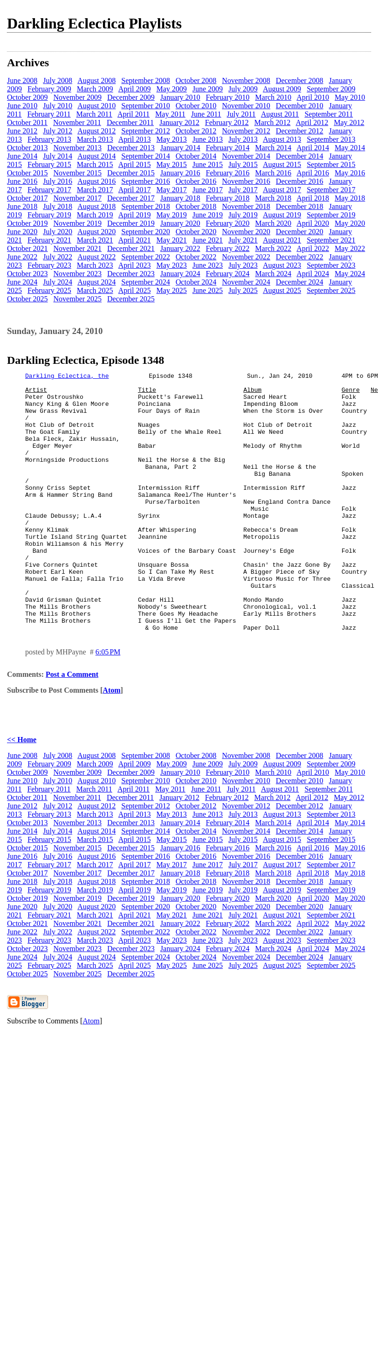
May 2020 (350, 223)
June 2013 (207, 139)
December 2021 (131, 248)
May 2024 (350, 274)
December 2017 (131, 198)
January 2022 (180, 248)
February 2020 (228, 223)
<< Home (21, 791)
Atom (111, 742)
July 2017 (243, 190)
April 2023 (134, 265)
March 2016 (273, 173)
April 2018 (312, 198)
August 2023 (282, 265)
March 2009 (95, 89)
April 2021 (134, 240)
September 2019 (331, 215)
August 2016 (96, 181)
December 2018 (299, 206)
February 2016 (228, 173)
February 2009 (49, 89)
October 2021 (27, 248)
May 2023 (171, 265)
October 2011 (27, 122)
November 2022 (246, 257)
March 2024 (273, 274)
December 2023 (131, 274)
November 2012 (246, 131)
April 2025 (134, 290)
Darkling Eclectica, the (67, 377)
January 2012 (179, 122)
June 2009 (207, 89)
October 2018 (196, 206)
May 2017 (171, 190)
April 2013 (134, 139)
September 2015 (331, 164)
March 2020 (273, 223)
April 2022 (312, 248)
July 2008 (57, 80)
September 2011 (328, 114)
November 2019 (78, 223)
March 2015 (95, 164)
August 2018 (96, 206)
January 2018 (180, 198)
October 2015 (27, 173)
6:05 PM (108, 704)
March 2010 (273, 97)
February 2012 (227, 122)
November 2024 (246, 282)
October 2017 (27, 198)
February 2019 (49, 215)
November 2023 (78, 274)
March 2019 (95, 215)
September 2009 (331, 89)
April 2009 (134, 89)
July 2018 (57, 206)
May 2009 (171, 89)
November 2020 (246, 232)
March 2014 (273, 148)
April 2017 (134, 190)
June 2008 (22, 80)
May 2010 (350, 97)
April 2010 (312, 97)
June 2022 (22, 257)
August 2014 (96, 156)
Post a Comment (72, 726)
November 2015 (78, 173)
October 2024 (196, 282)
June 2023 (207, 265)
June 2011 (206, 114)
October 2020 (196, 232)
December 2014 (299, 156)
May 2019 (171, 215)
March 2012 (272, 122)
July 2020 (57, 232)
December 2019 (131, 223)
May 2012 (349, 122)
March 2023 (95, 265)
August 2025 (282, 290)
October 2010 (196, 106)
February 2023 (49, 265)
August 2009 (282, 89)
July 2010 (57, 106)
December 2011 (130, 122)
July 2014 (57, 156)
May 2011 (170, 114)
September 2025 (331, 290)
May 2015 (171, 164)
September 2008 (145, 80)
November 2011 (77, 122)
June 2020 (22, 232)
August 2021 (282, 240)
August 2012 (96, 131)
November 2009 (78, 97)
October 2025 (27, 299)
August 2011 (280, 114)
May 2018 (350, 198)
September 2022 (145, 257)
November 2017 (78, 198)
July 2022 (57, 257)
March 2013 (95, 139)
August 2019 (282, 215)
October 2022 (196, 257)
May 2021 (171, 240)
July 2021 (243, 240)
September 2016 (145, 181)
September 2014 (145, 156)
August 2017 (282, 190)
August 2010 (96, 106)
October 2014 (196, 156)
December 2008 (299, 80)
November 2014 (246, 156)
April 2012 (312, 122)
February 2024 (228, 274)
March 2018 (273, 198)
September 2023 (331, 265)
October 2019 (27, 223)
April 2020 (312, 223)
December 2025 (131, 299)
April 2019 (134, 215)
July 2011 (241, 114)
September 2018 (145, 206)
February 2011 (48, 114)
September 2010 (145, 106)
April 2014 (312, 148)
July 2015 (243, 164)
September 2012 (145, 131)
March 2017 (95, 190)
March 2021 (95, 240)
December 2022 (299, 257)
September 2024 (145, 282)
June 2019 (207, 215)
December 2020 (299, 232)
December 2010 (299, 106)
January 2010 (180, 97)
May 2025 (171, 290)
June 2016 (22, 181)
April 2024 (312, 274)
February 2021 (49, 240)
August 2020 (96, 232)
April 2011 (133, 114)
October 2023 (27, 274)
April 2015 (134, 164)
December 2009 (131, 97)
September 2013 (331, 139)
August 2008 (96, 80)
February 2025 (49, 290)
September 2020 (145, 232)
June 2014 (22, 156)
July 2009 (243, 89)
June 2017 (207, 190)
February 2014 (228, 148)
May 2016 (350, 173)
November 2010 (246, 106)
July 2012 (57, 131)
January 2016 (180, 173)
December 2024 (299, 282)
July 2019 (243, 215)
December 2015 (131, 173)
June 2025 (207, 290)
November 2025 (78, 299)
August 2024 (96, 282)
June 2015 (207, 164)
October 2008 (196, 80)
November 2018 (246, 206)
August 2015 (282, 164)
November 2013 (78, 148)
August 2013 (282, 139)
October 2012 (196, 131)
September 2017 (331, 190)
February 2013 (49, 139)
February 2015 (49, 164)
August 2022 (96, 257)
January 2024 (180, 274)
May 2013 (171, 139)
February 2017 (49, 190)
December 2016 (299, 181)
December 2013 (131, 148)
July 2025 (243, 290)
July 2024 (57, 282)
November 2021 (78, 248)
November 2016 (246, 181)
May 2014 (350, 148)
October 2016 (196, 181)
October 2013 (27, 148)
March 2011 (94, 114)
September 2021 (331, 240)
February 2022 (228, 248)
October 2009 (27, 97)
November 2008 (246, 80)
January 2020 (180, 223)
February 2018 (228, 198)
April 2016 (312, 173)
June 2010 (22, 106)
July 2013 (243, 139)
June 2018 (22, 206)
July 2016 (57, 181)
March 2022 (273, 248)
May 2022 (350, 248)
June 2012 (22, 131)
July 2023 (243, 265)
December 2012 (299, 131)
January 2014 (180, 148)
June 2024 (22, 282)
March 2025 (95, 290)
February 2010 (228, 97)
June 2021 (207, 240)
